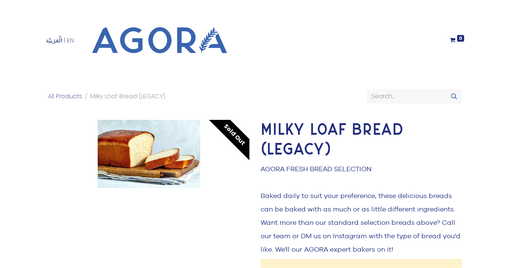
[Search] (454, 96)
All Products (65, 96)
